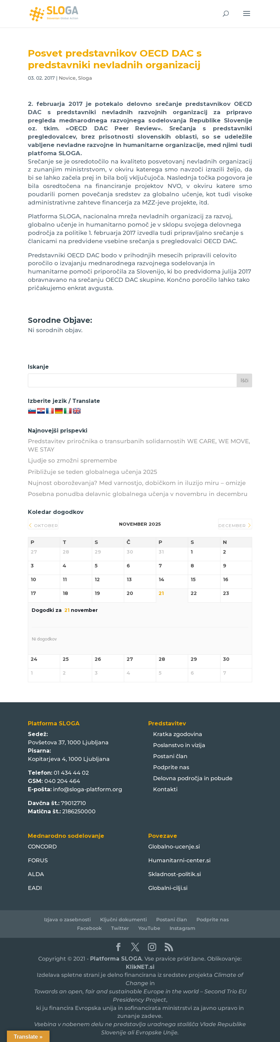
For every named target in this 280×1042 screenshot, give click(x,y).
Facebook (89, 928)
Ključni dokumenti (123, 919)
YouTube (149, 928)
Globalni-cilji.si (167, 888)
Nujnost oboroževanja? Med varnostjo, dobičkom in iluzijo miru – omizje (137, 482)
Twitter (120, 928)
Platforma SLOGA (116, 958)
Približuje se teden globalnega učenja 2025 (92, 471)
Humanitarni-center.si (179, 860)
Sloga (85, 78)
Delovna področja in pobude (193, 778)
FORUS (38, 860)
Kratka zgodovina (177, 734)
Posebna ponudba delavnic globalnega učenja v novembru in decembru (138, 493)
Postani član (170, 756)
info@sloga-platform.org (87, 789)
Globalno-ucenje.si (174, 846)
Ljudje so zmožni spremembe (72, 460)
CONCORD (42, 846)
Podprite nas (171, 767)
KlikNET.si (140, 967)
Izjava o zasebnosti (67, 919)
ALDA (36, 874)
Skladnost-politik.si (174, 874)
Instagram (182, 928)
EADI (35, 888)
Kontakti (165, 789)
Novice (67, 78)
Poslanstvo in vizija (179, 745)
